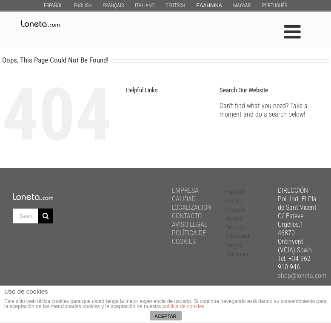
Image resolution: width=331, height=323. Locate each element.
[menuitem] (53, 5)
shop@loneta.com (302, 276)
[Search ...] (25, 216)
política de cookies (184, 306)
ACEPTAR (165, 316)
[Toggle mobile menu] (293, 31)
